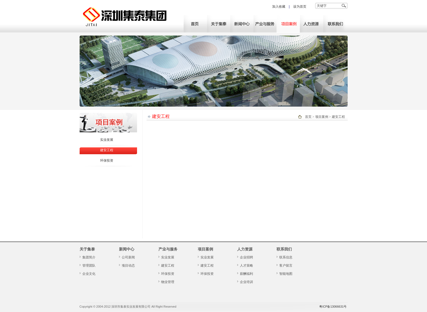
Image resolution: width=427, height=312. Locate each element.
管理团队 (88, 265)
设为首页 (299, 6)
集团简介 (88, 257)
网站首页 (195, 24)
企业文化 (88, 274)
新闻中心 (241, 24)
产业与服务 (265, 24)
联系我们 (334, 24)
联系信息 (285, 257)
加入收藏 (278, 6)
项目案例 (288, 24)
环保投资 (106, 160)
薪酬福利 (246, 274)
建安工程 (106, 150)
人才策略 (246, 265)
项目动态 (128, 265)
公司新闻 (128, 257)
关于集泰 (218, 24)
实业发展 (106, 140)
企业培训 (246, 282)
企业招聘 (246, 257)
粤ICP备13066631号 (333, 306)
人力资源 (311, 24)
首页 (308, 117)
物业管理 (167, 282)
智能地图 (285, 274)
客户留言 (285, 265)
